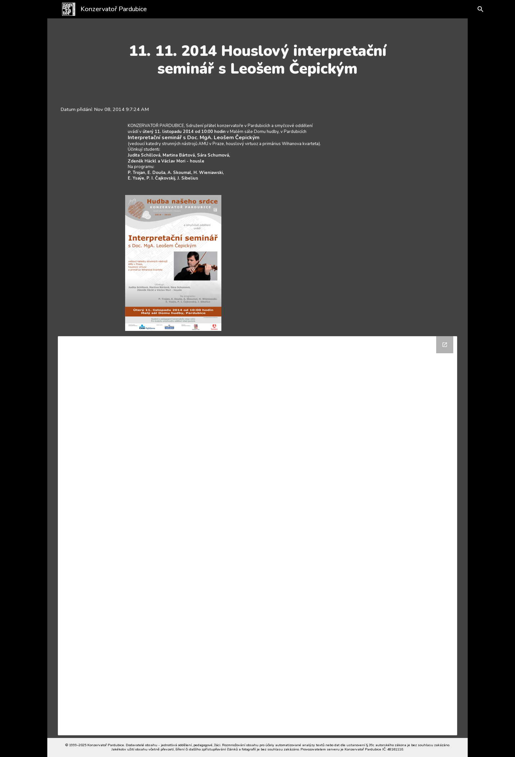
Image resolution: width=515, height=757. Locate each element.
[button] (475, 9)
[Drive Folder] (258, 536)
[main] (257, 59)
